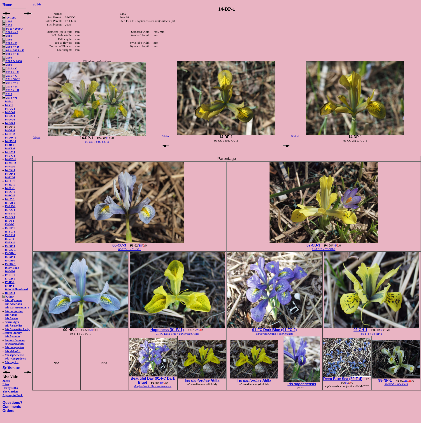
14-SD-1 (10, 184)
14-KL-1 (10, 148)
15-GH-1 (10, 253)
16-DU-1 (10, 271)
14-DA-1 (10, 119)
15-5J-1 (9, 238)
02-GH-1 (360, 330)
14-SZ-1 (10, 199)
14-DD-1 (10, 123)
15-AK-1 (10, 206)
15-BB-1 (10, 213)
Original (36, 137)
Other (8, 296)
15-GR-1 (10, 260)
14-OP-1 (10, 173)
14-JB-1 (9, 144)
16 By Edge (12, 267)
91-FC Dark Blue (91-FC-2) (274, 330)
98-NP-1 (385, 380)
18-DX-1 (10, 293)
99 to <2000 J (12, 28)
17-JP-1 (9, 285)
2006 (7, 57)
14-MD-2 (10, 162)
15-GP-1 (10, 256)
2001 (7, 36)
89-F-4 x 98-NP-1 (371, 333)
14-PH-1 (10, 177)
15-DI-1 (9, 220)
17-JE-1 (9, 282)
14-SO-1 (10, 191)
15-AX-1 (10, 210)
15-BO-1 (10, 217)
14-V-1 (9, 105)
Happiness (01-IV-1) (167, 330)
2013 (7, 94)
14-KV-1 (10, 152)
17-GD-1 (10, 278)
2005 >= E (10, 54)
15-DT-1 (10, 228)
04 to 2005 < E (13, 50)
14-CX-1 (10, 116)
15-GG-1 (10, 249)
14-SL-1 (10, 188)
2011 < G (9, 75)
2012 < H (9, 86)
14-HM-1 (10, 141)
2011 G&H (11, 79)
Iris (13, 300)
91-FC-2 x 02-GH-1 (323, 249)
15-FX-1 (10, 242)
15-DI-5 (9, 224)
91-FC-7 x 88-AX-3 (396, 384)
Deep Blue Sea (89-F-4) (342, 379)
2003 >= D (10, 46)
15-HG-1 (10, 264)
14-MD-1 (10, 159)
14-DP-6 (10, 130)
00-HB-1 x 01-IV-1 (129, 249)
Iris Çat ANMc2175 (17, 307)
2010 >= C (10, 72)
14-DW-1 (10, 137)
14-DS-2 (10, 134)
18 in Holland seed (16, 289)
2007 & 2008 (12, 61)
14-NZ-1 (10, 170)
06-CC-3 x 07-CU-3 (97, 141)
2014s (37, 4)
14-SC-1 (10, 181)
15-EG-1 (10, 231)
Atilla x (274, 333)
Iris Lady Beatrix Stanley (16, 330)
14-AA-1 (10, 108)
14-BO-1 (10, 112)
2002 (7, 39)
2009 (7, 64)
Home (7, 5)
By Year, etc (11, 367)
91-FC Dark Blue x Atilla (177, 333)
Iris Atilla (202, 380)
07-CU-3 (313, 245)
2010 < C (9, 68)
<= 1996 (9, 17)
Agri (12, 322)
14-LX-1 (10, 155)
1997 (7, 21)
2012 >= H (10, 90)
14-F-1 (9, 101)
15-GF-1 (10, 246)
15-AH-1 (10, 202)
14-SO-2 (10, 195)
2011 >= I (10, 83)
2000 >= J (10, 32)
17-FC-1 (10, 275)
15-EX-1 (10, 235)
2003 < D (9, 43)
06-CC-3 (119, 245)
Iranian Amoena (15, 340)
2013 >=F (10, 97)
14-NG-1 (10, 166)
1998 (7, 25)
